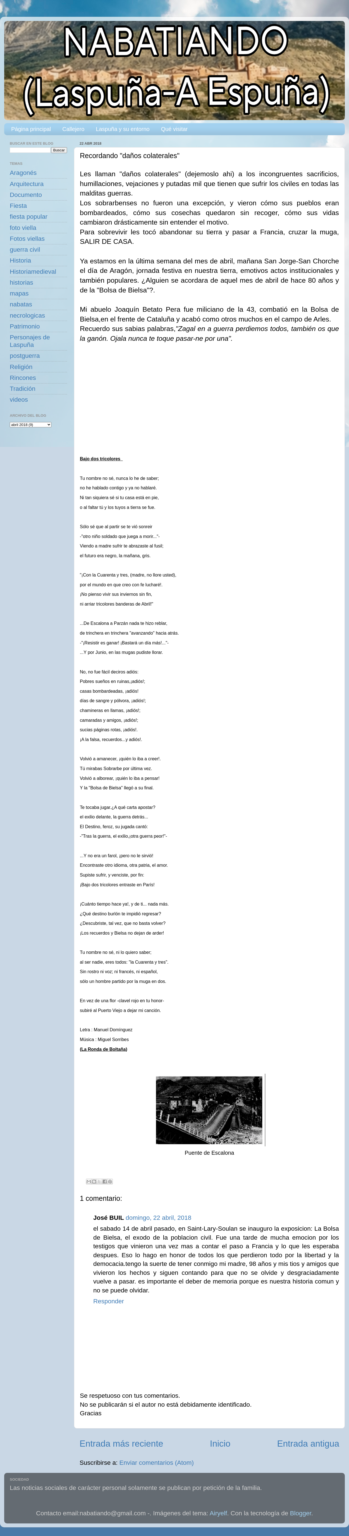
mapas (19, 293)
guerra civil (25, 249)
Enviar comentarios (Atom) (156, 1462)
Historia (20, 260)
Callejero (73, 129)
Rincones (23, 377)
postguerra (25, 355)
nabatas (21, 304)
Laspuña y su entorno (122, 129)
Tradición (22, 388)
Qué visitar (174, 129)
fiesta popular (28, 216)
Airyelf (218, 1513)
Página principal (31, 129)
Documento (26, 194)
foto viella (23, 227)
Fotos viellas (27, 238)
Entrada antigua (308, 1444)
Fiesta (18, 205)
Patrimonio (25, 326)
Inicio (220, 1444)
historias (21, 282)
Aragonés (23, 172)
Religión (21, 366)
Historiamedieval (33, 271)
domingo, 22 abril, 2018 (158, 1217)
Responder (108, 1301)
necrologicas (27, 315)
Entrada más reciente (121, 1444)
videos (19, 399)
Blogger (300, 1513)
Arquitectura (27, 183)
